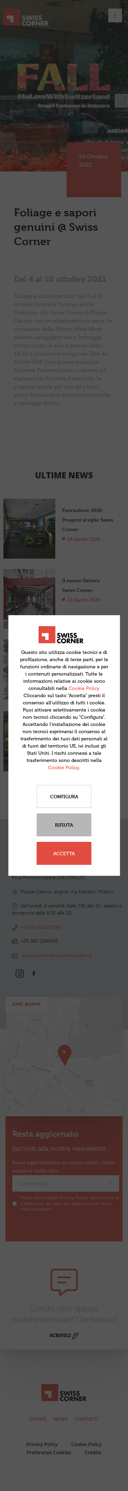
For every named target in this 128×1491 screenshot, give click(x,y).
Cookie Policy (84, 688)
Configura (64, 796)
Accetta (64, 853)
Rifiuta (64, 825)
